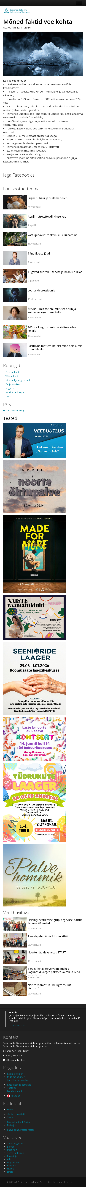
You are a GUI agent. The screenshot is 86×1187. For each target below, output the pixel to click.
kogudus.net (13, 1162)
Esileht (10, 1109)
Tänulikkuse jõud (39, 253)
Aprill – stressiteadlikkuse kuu (47, 216)
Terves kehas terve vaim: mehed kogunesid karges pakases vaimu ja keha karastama (54, 972)
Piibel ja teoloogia (14, 392)
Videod (19, 1121)
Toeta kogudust (15, 1143)
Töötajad (11, 1087)
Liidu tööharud (14, 1090)
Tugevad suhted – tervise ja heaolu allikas (55, 272)
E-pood (10, 1146)
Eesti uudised (12, 372)
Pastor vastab (27, 1129)
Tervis (8, 396)
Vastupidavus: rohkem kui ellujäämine (52, 235)
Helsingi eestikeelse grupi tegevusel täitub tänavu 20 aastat (55, 921)
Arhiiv (10, 1159)
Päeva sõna (13, 1129)
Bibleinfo (11, 1165)
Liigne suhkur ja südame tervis (47, 198)
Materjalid (12, 1125)
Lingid (10, 1171)
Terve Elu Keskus (15, 1152)
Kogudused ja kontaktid (19, 1084)
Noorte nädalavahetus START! (47, 952)
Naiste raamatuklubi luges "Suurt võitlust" (49, 986)
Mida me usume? (15, 1076)
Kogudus (9, 388)
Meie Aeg (12, 1149)
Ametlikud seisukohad (18, 1080)
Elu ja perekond (13, 384)
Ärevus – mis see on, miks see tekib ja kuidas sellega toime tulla (52, 310)
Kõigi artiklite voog (13, 410)
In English (13, 1095)
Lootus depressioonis (41, 290)
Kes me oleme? (15, 1073)
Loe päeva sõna (18, 1025)
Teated (10, 418)
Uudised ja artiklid (16, 1114)
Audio (27, 1121)
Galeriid (11, 1121)
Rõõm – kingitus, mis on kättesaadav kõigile (52, 328)
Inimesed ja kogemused (17, 380)
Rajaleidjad (12, 1156)
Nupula (10, 1168)
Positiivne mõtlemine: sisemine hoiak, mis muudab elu (55, 347)
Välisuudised (11, 376)
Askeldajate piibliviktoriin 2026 (48, 936)
